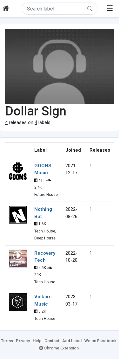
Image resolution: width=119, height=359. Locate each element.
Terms (7, 340)
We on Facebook (100, 340)
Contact (51, 340)
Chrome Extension (59, 348)
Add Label (72, 340)
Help (37, 340)
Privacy (23, 340)
